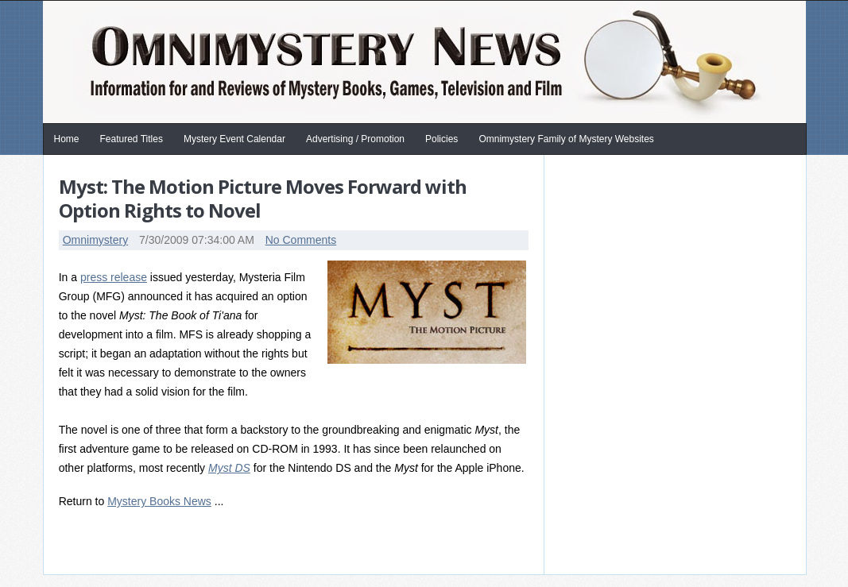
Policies (441, 139)
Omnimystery (95, 240)
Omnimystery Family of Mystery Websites (565, 139)
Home (66, 139)
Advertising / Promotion (355, 139)
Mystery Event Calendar (234, 139)
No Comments (300, 240)
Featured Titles (131, 139)
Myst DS (229, 467)
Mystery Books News (159, 501)
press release (113, 277)
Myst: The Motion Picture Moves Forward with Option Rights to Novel (263, 198)
